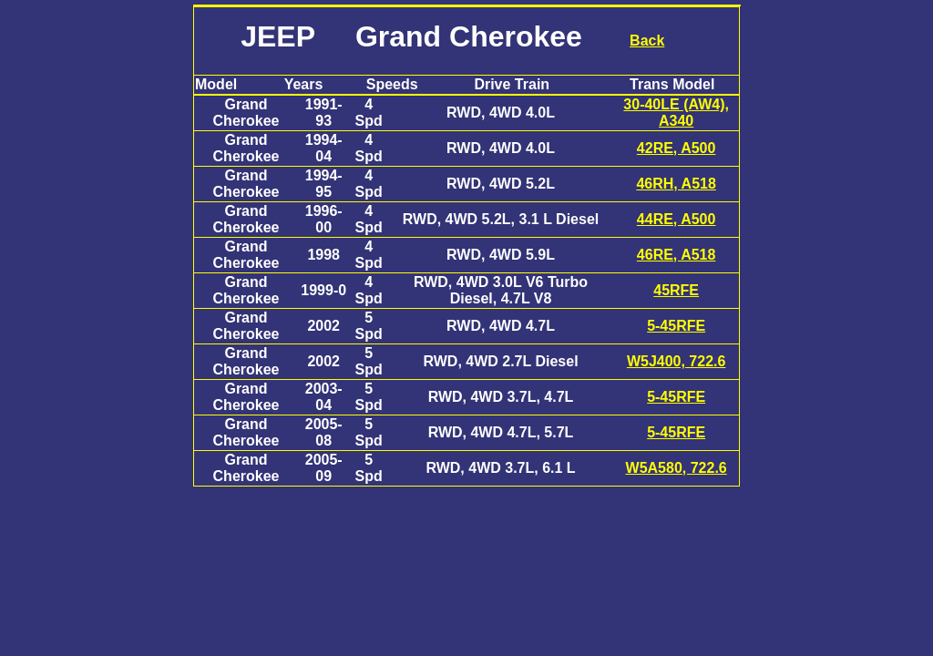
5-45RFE (676, 325)
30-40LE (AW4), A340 (676, 112)
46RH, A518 (675, 183)
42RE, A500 (676, 148)
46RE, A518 (676, 254)
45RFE (676, 290)
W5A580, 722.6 (676, 468)
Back (647, 40)
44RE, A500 (676, 219)
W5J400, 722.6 (676, 361)
